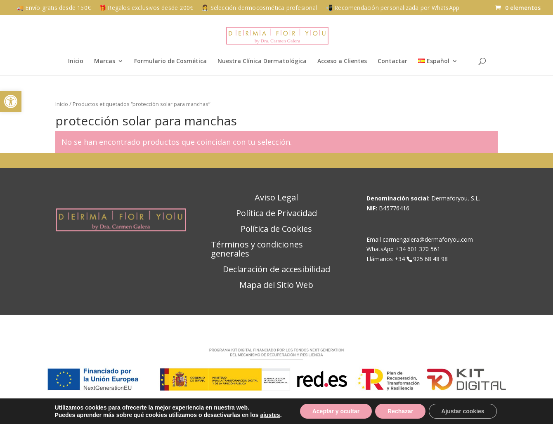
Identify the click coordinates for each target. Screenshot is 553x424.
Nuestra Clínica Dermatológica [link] (262, 61)
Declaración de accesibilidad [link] (276, 270)
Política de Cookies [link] (276, 229)
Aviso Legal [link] (276, 198)
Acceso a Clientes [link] (342, 61)
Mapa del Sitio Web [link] (276, 285)
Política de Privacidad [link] (276, 214)
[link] (10, 101)
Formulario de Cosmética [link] (170, 61)
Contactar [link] (392, 61)
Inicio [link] (75, 61)
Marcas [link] (104, 61)
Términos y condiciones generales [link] (257, 249)
